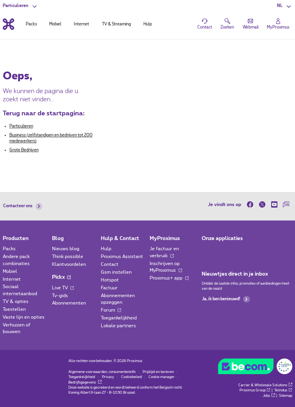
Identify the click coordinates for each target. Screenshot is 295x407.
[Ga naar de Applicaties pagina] (207, 251)
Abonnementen (69, 303)
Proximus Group (255, 390)
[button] (284, 6)
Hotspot (110, 280)
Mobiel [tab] (55, 24)
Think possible (67, 257)
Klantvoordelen (69, 264)
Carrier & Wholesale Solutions (265, 385)
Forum (111, 310)
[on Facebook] (251, 204)
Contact (109, 264)
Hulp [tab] (147, 24)
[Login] (278, 24)
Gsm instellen (116, 272)
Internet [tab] (81, 24)
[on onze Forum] (286, 204)
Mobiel (10, 271)
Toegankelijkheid (119, 318)
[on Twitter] (262, 204)
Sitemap (285, 396)
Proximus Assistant (122, 257)
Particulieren (21, 126)
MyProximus (165, 238)
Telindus (283, 390)
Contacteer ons (22, 206)
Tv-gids (60, 296)
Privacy (108, 377)
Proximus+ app (169, 278)
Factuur (109, 288)
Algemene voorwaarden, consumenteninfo (102, 372)
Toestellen (14, 309)
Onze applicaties (222, 238)
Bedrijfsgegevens (85, 382)
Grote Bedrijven (24, 150)
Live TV (63, 288)
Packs (9, 249)
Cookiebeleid (131, 377)
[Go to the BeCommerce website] (255, 368)
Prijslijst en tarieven (158, 372)
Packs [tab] (31, 24)
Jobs (269, 396)
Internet (12, 279)
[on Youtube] (274, 204)
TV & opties (16, 301)
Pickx (61, 277)
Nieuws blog (65, 249)
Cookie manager (161, 377)
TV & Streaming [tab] (116, 24)
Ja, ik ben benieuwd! (226, 299)
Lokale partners (118, 326)
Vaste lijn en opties (24, 317)
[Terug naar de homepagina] (8, 24)
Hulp (106, 249)
